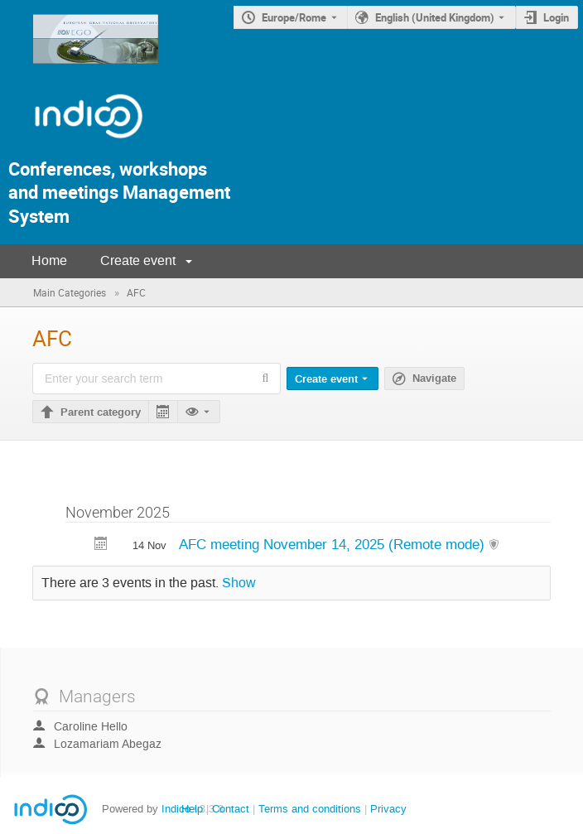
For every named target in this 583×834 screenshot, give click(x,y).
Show (239, 583)
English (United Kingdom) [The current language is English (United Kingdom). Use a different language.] (434, 17)
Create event (138, 260)
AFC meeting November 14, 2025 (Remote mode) (334, 544)
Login (556, 17)
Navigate (434, 378)
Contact (230, 809)
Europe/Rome (294, 17)
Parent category (100, 412)
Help (192, 809)
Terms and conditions (309, 809)
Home (49, 260)
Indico (175, 809)
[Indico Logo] (72, 145)
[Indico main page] (79, 68)
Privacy (388, 809)
